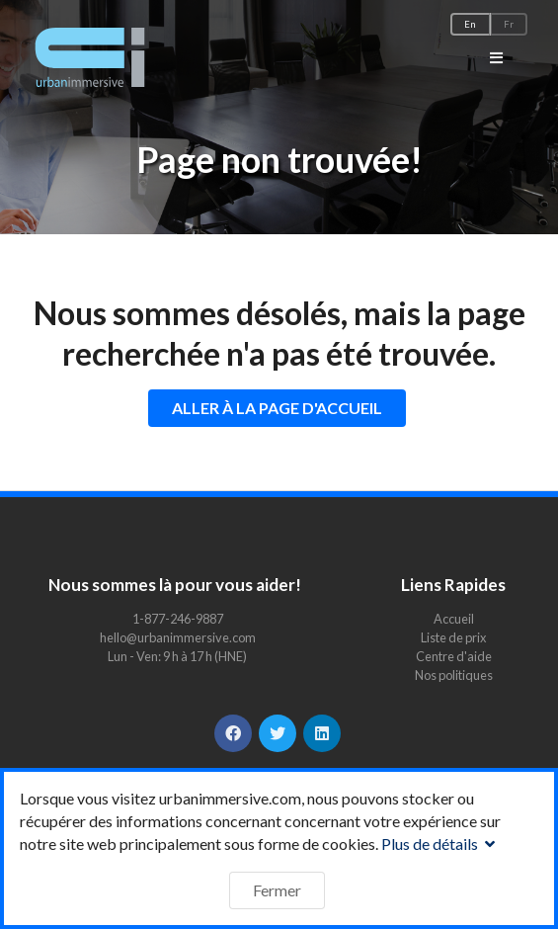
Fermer (277, 890)
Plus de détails (440, 843)
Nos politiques (454, 674)
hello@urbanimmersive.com (178, 637)
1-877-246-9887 (177, 619)
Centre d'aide (454, 656)
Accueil (454, 619)
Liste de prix (453, 637)
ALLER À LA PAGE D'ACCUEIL (277, 407)
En (470, 24)
